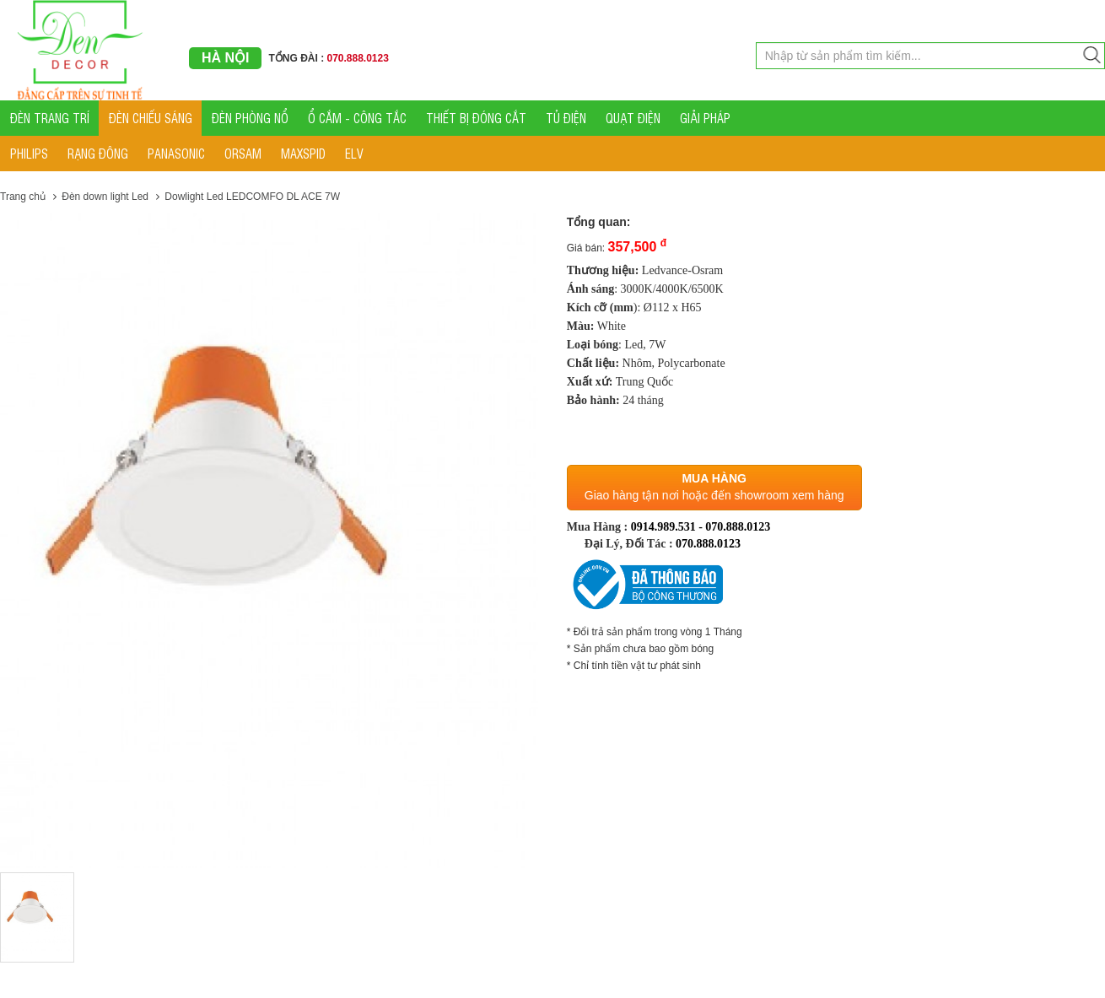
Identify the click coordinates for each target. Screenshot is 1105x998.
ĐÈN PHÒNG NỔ (250, 118)
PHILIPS (29, 153)
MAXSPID (303, 153)
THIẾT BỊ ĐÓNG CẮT (476, 118)
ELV (354, 153)
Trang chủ (23, 196)
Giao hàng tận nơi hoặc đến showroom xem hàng (714, 495)
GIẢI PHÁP (705, 118)
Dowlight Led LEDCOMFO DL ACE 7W (252, 196)
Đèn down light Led (105, 196)
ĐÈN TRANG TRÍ (49, 118)
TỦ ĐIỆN (566, 118)
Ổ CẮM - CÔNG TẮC (357, 118)
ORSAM (242, 153)
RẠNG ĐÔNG (97, 153)
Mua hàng (714, 478)
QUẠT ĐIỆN (633, 118)
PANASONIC (176, 153)
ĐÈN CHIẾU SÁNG (150, 118)
